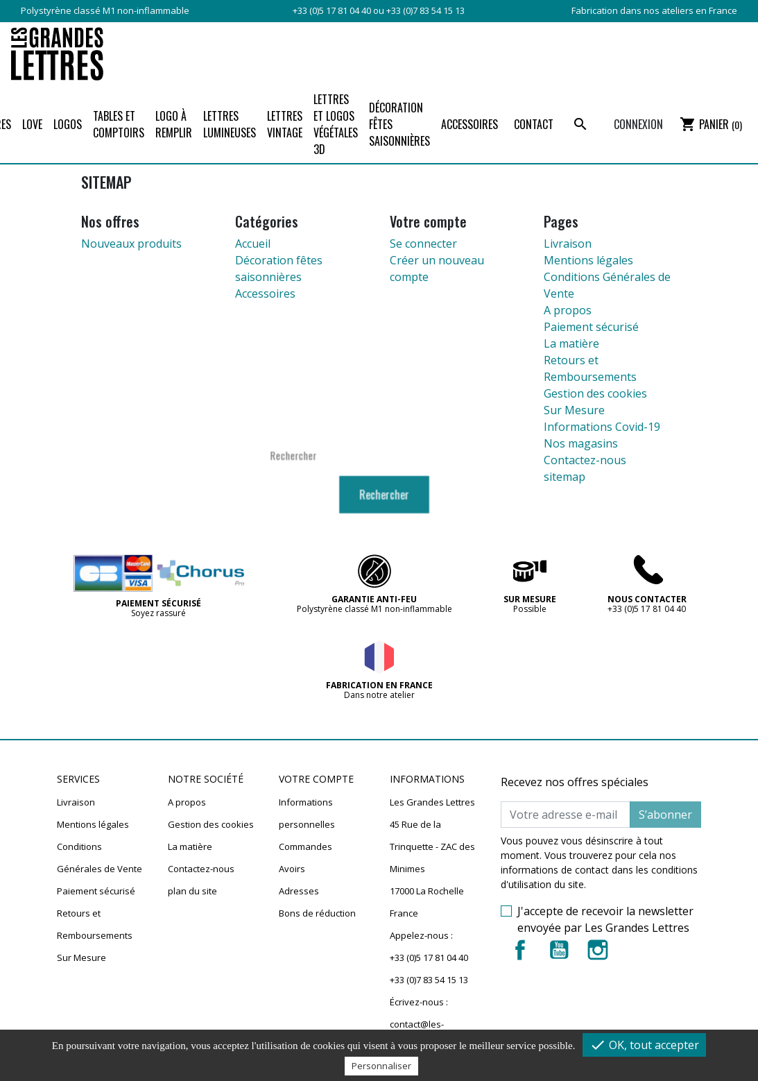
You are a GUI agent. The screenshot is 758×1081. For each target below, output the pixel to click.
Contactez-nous (585, 460)
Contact (533, 124)
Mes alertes (304, 935)
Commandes (305, 846)
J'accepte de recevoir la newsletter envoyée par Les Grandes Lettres (605, 919)
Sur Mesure (574, 410)
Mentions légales (588, 260)
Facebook (520, 950)
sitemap (564, 476)
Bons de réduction (317, 913)
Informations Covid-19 (602, 426)
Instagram (598, 950)
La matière (571, 343)
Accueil (252, 243)
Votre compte (316, 779)
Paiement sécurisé (591, 326)
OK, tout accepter (644, 1045)
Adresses (299, 891)
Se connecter (423, 243)
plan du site (192, 891)
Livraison (568, 243)
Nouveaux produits (131, 243)
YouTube (559, 950)
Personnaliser (381, 1065)
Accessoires (265, 293)
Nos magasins (581, 443)
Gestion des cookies (595, 393)
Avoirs (292, 868)
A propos (568, 310)
